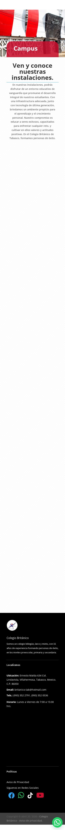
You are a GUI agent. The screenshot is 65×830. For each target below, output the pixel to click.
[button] (57, 822)
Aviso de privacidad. (31, 820)
